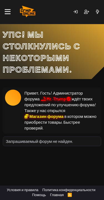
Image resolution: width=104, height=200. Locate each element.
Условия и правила (23, 190)
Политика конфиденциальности (68, 190)
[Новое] (97, 12)
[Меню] (7, 12)
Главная (57, 195)
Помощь (39, 195)
